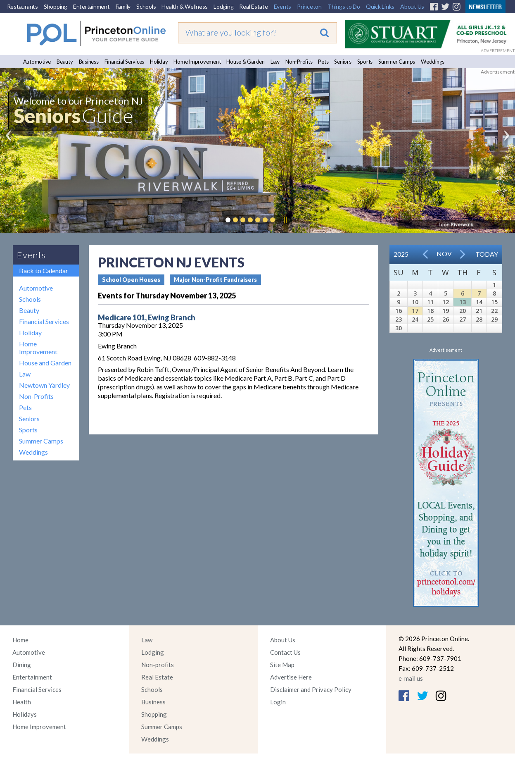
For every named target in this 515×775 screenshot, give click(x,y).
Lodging (223, 6)
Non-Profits (298, 61)
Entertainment (91, 6)
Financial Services (124, 61)
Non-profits (157, 664)
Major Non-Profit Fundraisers (215, 279)
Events (283, 6)
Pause (285, 220)
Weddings (432, 61)
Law (275, 61)
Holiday (159, 61)
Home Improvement (197, 61)
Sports (365, 61)
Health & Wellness (184, 6)
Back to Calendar (43, 270)
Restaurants (22, 6)
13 (462, 302)
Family (123, 6)
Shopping (55, 6)
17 (415, 311)
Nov (444, 254)
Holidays (24, 714)
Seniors (342, 61)
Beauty (65, 61)
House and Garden (45, 363)
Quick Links (380, 6)
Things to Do (344, 6)
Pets (323, 61)
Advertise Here (291, 677)
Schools (146, 6)
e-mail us (411, 678)
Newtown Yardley (44, 385)
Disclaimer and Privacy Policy (310, 689)
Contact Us (285, 652)
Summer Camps (396, 61)
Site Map (282, 664)
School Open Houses (131, 279)
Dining (21, 664)
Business (89, 61)
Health (21, 702)
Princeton (309, 6)
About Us (412, 6)
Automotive (37, 61)
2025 (401, 254)
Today (486, 254)
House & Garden (245, 61)
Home (20, 640)
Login (278, 702)
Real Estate (253, 6)
